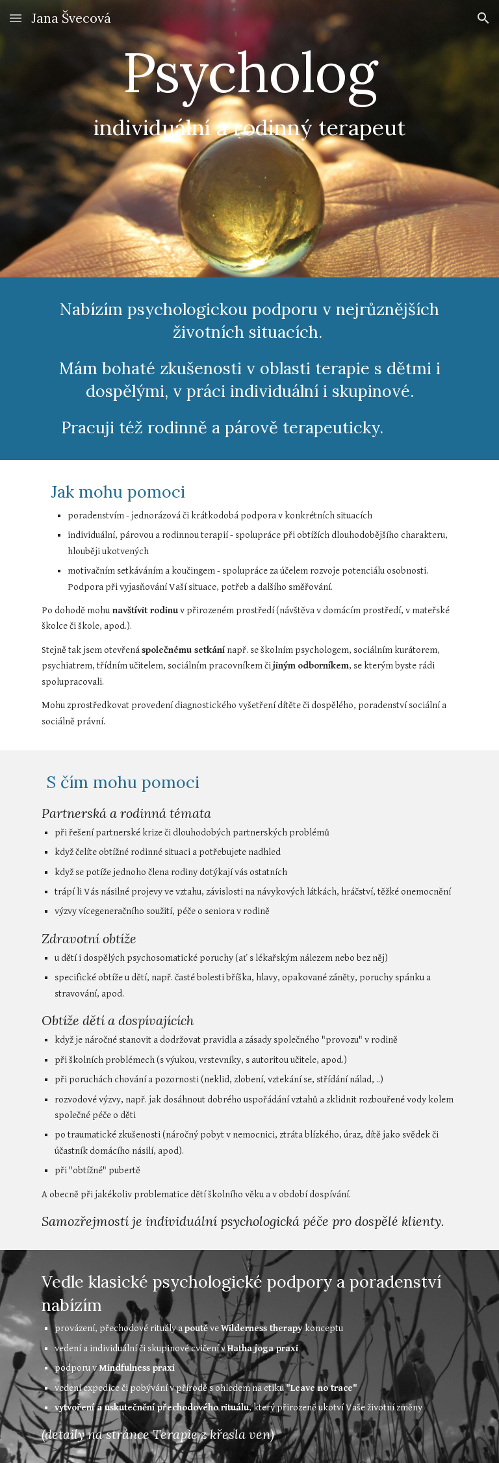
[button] (15, 18)
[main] (249, 138)
